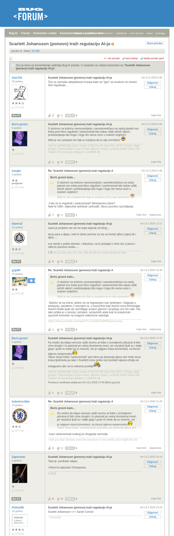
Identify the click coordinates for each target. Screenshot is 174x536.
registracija (90, 33)
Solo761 (17, 77)
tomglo (17, 170)
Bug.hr (13, 33)
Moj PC (16, 115)
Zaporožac (19, 456)
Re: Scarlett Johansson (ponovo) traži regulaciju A (80, 170)
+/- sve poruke (112, 58)
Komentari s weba (45, 33)
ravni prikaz (131, 58)
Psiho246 (18, 507)
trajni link (156, 115)
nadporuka (155, 214)
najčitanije (121, 33)
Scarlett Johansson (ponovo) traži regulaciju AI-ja (80, 77)
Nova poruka (154, 43)
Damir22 (17, 223)
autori (150, 33)
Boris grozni (20, 124)
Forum (25, 33)
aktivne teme (106, 33)
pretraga (160, 33)
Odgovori (152, 82)
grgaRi (16, 270)
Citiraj (152, 87)
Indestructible (21, 401)
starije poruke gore (153, 58)
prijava (77, 33)
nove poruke (137, 33)
